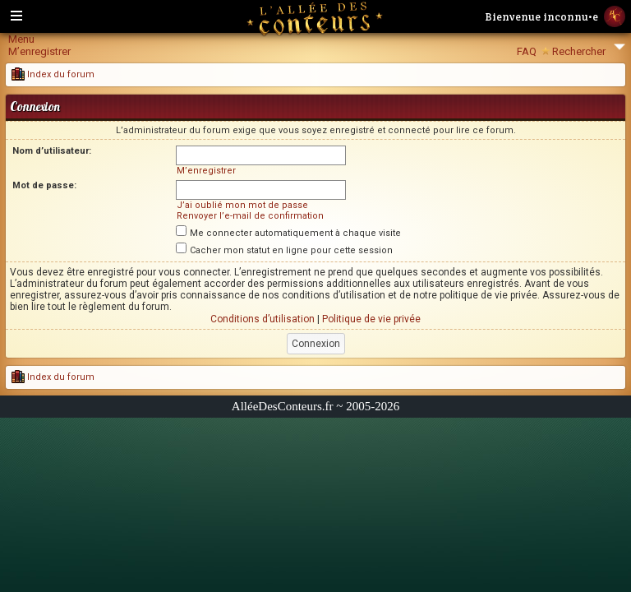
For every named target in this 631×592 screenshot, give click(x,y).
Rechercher (579, 51)
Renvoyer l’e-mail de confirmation (250, 215)
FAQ (527, 51)
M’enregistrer (39, 51)
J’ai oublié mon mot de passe (242, 205)
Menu (21, 39)
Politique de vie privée (371, 319)
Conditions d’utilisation (262, 319)
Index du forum (53, 74)
